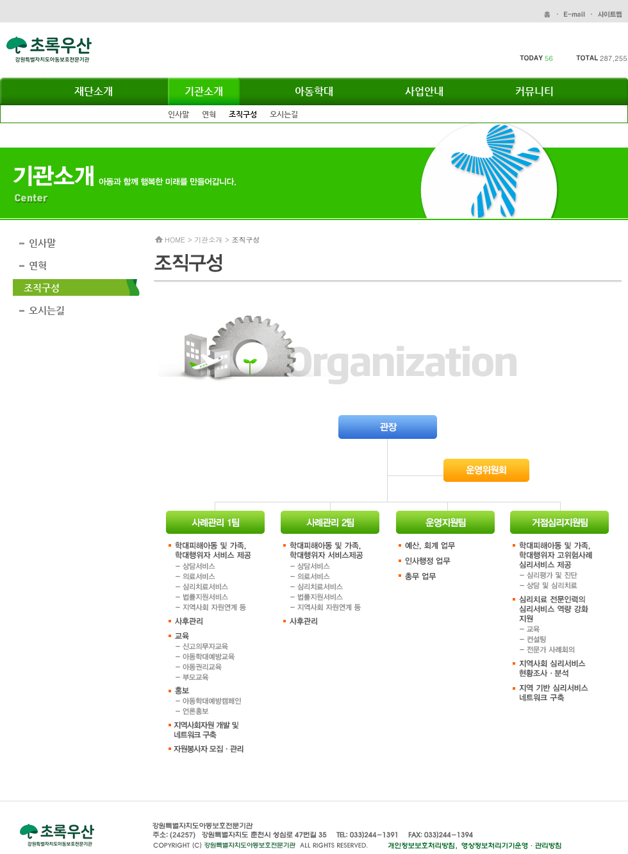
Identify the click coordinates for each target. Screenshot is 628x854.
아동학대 (314, 91)
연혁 (209, 114)
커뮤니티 (534, 91)
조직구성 (243, 114)
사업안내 (424, 91)
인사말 (178, 114)
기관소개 (204, 91)
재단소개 (93, 91)
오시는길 (284, 114)
